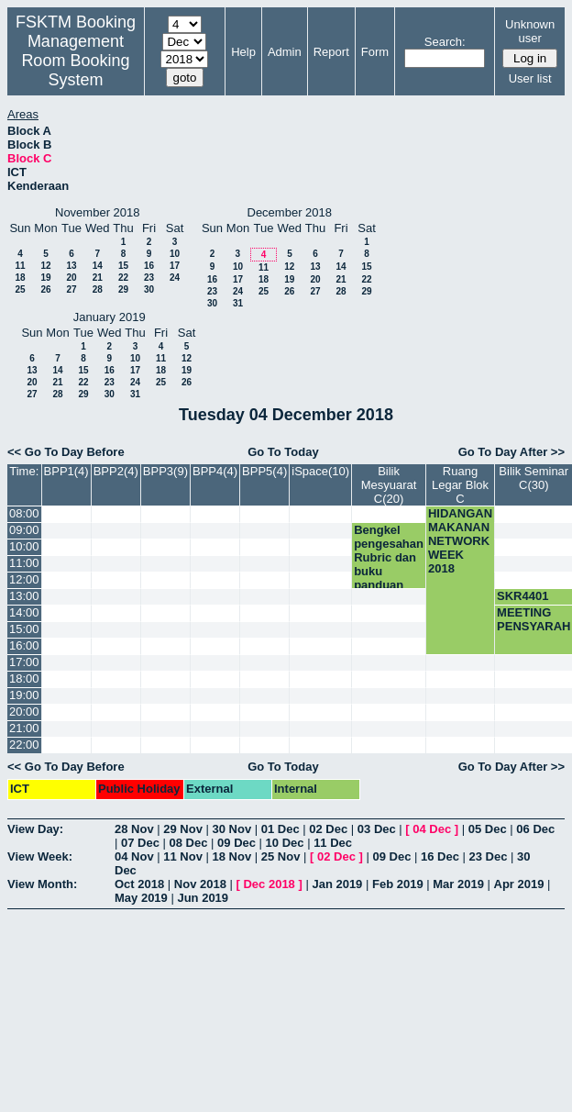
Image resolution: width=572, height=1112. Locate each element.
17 (175, 266)
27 (71, 289)
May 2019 (141, 898)
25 (20, 289)
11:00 (24, 563)
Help (243, 52)
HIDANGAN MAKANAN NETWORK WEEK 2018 (460, 540)
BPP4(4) (214, 471)
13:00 (24, 596)
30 (149, 289)
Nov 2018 (200, 884)
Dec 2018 (268, 884)
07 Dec (140, 843)
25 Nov (281, 856)
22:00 (24, 744)
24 (175, 277)
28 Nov (134, 829)
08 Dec (189, 843)
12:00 (24, 579)
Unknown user (530, 31)
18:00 (24, 678)
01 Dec (280, 829)
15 (123, 266)
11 (20, 266)
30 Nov (232, 829)
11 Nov (183, 856)
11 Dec (333, 843)
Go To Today (283, 452)
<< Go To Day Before (66, 452)
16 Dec (440, 856)
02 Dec (328, 829)
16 (149, 266)
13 (71, 266)
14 (98, 266)
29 (123, 289)
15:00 (24, 629)
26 (45, 289)
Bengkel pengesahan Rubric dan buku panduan (389, 557)
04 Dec (431, 829)
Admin (285, 52)
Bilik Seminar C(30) (533, 478)
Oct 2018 (139, 884)
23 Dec (488, 856)
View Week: (39, 856)
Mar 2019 (458, 884)
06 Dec (535, 829)
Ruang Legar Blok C (460, 485)
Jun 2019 (202, 898)
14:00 (24, 612)
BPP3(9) (165, 471)
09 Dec (236, 843)
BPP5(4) (264, 471)
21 (98, 277)
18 (20, 277)
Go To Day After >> (511, 452)
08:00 (24, 513)
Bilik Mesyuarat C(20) (389, 485)
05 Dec (487, 829)
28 (98, 289)
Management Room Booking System (75, 60)
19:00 (24, 695)
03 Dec (377, 829)
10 (175, 254)
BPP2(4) (116, 471)
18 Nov (232, 856)
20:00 (24, 711)
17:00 (24, 662)
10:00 (24, 546)
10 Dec (285, 843)
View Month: (42, 884)
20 (71, 277)
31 (238, 303)
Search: (445, 42)
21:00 (24, 728)
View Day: (35, 829)
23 (149, 277)
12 (45, 266)
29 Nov (183, 829)
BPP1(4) (66, 471)
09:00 (24, 530)
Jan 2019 (337, 884)
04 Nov (134, 856)
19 (45, 277)
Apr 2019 (519, 884)
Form (375, 52)
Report (331, 52)
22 (123, 277)
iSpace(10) (320, 471)
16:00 (24, 645)
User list (530, 78)
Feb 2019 (398, 884)
